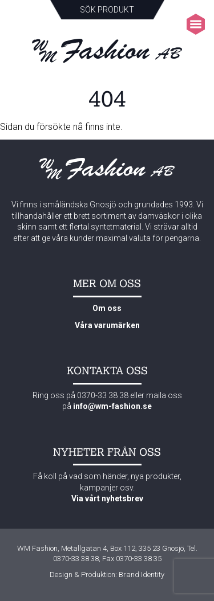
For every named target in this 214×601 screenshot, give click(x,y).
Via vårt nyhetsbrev (107, 498)
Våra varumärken (107, 325)
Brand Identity (141, 574)
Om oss (107, 308)
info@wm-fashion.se (112, 406)
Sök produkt (107, 9)
